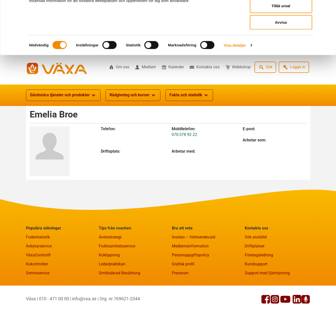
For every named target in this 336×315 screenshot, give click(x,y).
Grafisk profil (183, 288)
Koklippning (109, 279)
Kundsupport (256, 288)
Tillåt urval (281, 29)
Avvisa (281, 46)
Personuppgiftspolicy (190, 279)
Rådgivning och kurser (133, 120)
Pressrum (180, 297)
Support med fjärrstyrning (267, 297)
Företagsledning (259, 279)
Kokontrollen (37, 288)
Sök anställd (256, 261)
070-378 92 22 (184, 159)
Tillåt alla (281, 13)
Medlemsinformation (190, 270)
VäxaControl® (38, 279)
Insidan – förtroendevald (193, 261)
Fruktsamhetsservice (117, 270)
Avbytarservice (39, 270)
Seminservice (37, 297)
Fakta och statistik (189, 120)
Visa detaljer (235, 69)
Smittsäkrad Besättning (119, 297)
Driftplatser (254, 270)
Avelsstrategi (110, 261)
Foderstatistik (38, 261)
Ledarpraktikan (112, 288)
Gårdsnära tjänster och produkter (63, 120)
